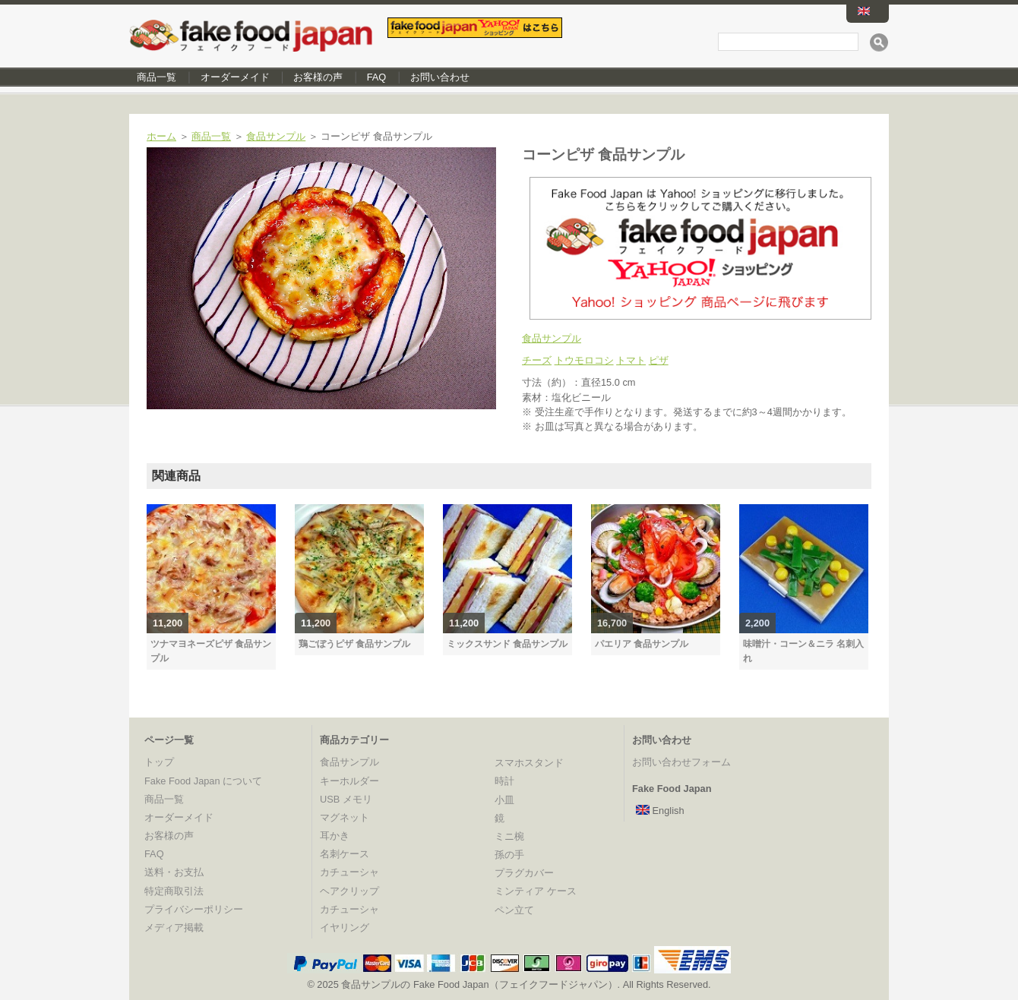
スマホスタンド (529, 762)
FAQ (377, 77)
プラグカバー (524, 873)
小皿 (504, 800)
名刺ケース (344, 854)
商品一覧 (156, 77)
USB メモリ (346, 799)
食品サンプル (275, 136)
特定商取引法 (174, 891)
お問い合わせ (439, 77)
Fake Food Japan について (203, 781)
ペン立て (514, 910)
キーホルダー (349, 781)
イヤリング (344, 927)
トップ (159, 762)
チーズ (537, 360)
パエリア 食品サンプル (641, 644)
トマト (631, 360)
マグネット (344, 817)
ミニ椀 (509, 836)
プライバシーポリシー (193, 909)
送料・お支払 (174, 872)
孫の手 (509, 854)
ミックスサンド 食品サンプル (507, 644)
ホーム (161, 136)
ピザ (659, 360)
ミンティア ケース (536, 891)
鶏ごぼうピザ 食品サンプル (354, 644)
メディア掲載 (174, 927)
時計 (504, 781)
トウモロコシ (584, 360)
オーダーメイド (235, 77)
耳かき (334, 835)
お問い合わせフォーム (681, 762)
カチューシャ (349, 872)
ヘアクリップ (349, 891)
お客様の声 (318, 77)
